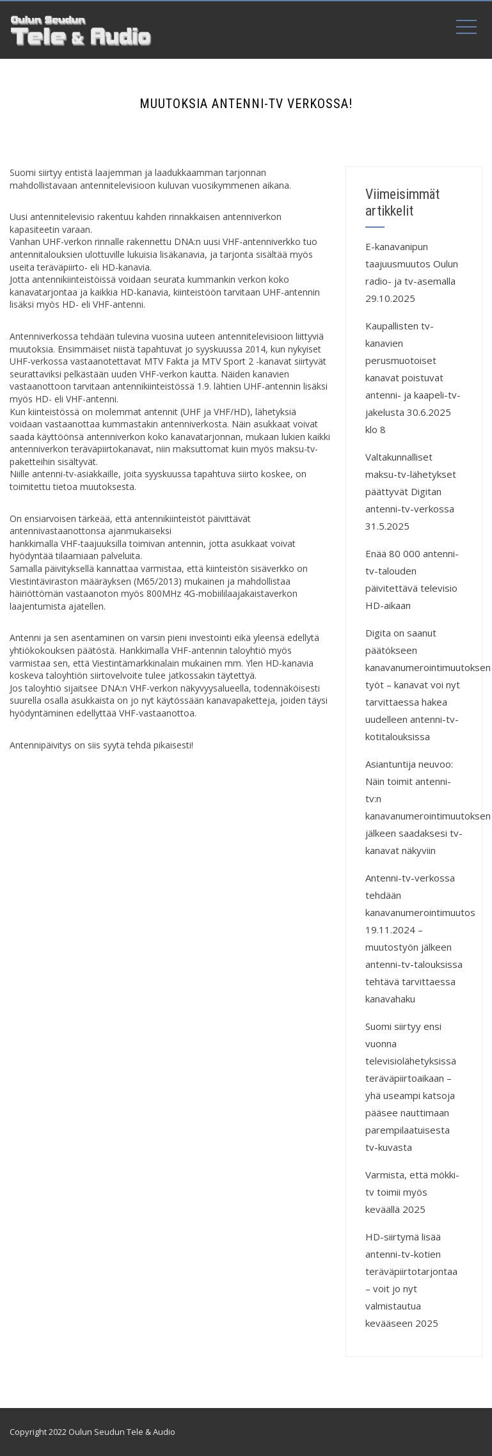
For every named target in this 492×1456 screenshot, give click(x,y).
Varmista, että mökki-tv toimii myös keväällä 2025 (412, 1191)
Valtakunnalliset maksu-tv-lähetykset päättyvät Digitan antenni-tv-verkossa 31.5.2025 (410, 491)
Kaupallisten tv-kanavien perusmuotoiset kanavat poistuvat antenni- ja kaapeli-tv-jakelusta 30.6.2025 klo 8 (413, 377)
